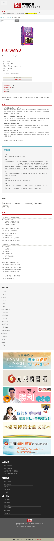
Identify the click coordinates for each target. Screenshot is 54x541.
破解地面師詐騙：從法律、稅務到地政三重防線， (21, 13)
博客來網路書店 (8, 507)
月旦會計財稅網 (8, 465)
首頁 (1, 17)
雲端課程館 (7, 486)
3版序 (7, 89)
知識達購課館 (7, 505)
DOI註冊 (6, 492)
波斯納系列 (4, 318)
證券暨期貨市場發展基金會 (11, 471)
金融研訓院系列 (5, 330)
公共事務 (3, 306)
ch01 (12, 85)
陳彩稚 (8, 61)
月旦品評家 (7, 513)
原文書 (3, 342)
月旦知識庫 (7, 510)
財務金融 (9, 17)
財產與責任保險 (7, 203)
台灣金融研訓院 (8, 468)
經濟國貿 (3, 297)
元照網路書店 (17, 79)
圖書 (4, 17)
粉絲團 (31, 539)
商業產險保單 (28, 203)
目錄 (8, 91)
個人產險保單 (18, 203)
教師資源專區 (7, 481)
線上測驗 (16, 539)
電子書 (3, 339)
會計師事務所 (5, 327)
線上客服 (24, 539)
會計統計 (3, 303)
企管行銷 (3, 294)
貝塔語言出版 (5, 315)
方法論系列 (4, 336)
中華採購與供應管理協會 (10, 473)
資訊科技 (3, 300)
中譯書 (3, 345)
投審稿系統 (7, 489)
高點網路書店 (17, 77)
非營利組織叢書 (5, 309)
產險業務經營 (38, 203)
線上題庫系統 (7, 484)
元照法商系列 (5, 324)
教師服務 (38, 539)
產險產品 (5, 206)
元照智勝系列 (5, 321)
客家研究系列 (5, 312)
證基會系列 (4, 333)
